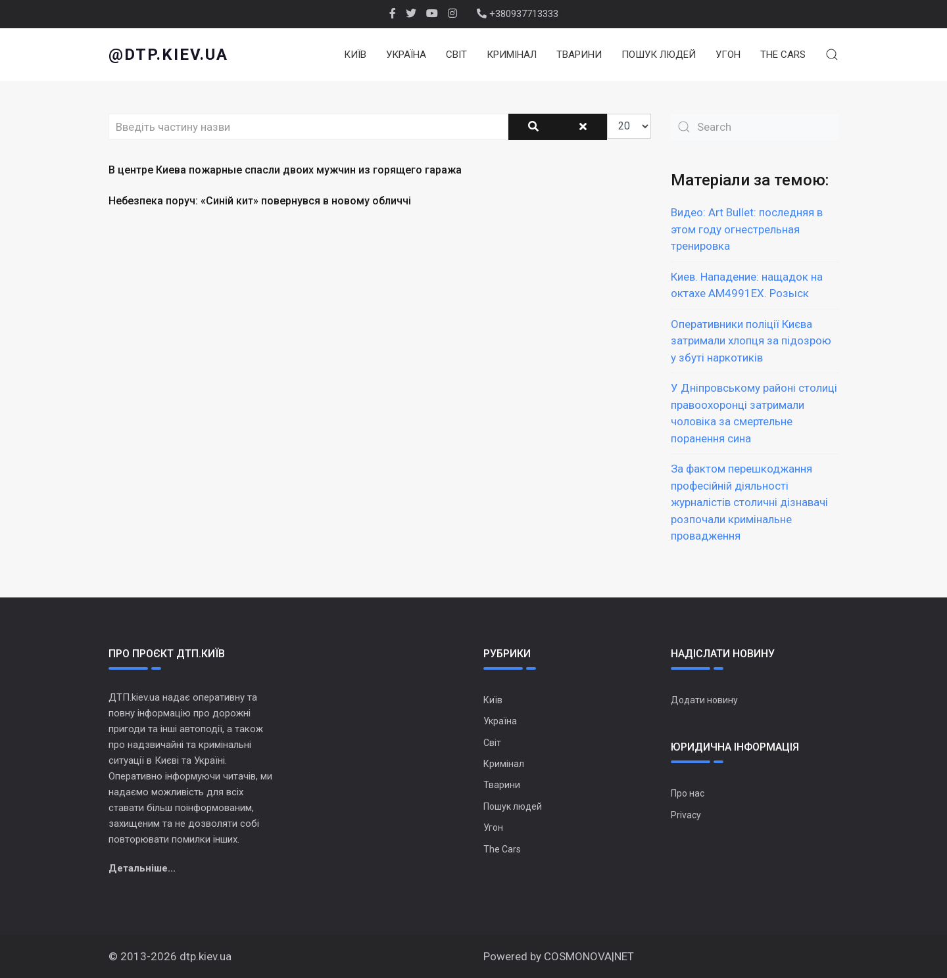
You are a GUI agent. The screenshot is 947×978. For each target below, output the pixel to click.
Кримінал (512, 54)
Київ (355, 54)
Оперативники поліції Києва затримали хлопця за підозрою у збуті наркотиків (751, 340)
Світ (456, 54)
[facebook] (392, 14)
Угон (728, 54)
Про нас (687, 793)
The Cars (783, 54)
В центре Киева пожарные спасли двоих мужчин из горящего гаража (285, 170)
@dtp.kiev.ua (168, 54)
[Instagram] (452, 14)
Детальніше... (142, 868)
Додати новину (704, 700)
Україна (406, 54)
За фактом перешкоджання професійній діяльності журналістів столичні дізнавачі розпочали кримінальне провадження (749, 502)
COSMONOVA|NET (589, 956)
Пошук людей (658, 54)
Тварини (579, 54)
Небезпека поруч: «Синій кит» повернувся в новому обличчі (260, 201)
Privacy (686, 815)
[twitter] (411, 14)
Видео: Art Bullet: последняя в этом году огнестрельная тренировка (747, 229)
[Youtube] (432, 14)
